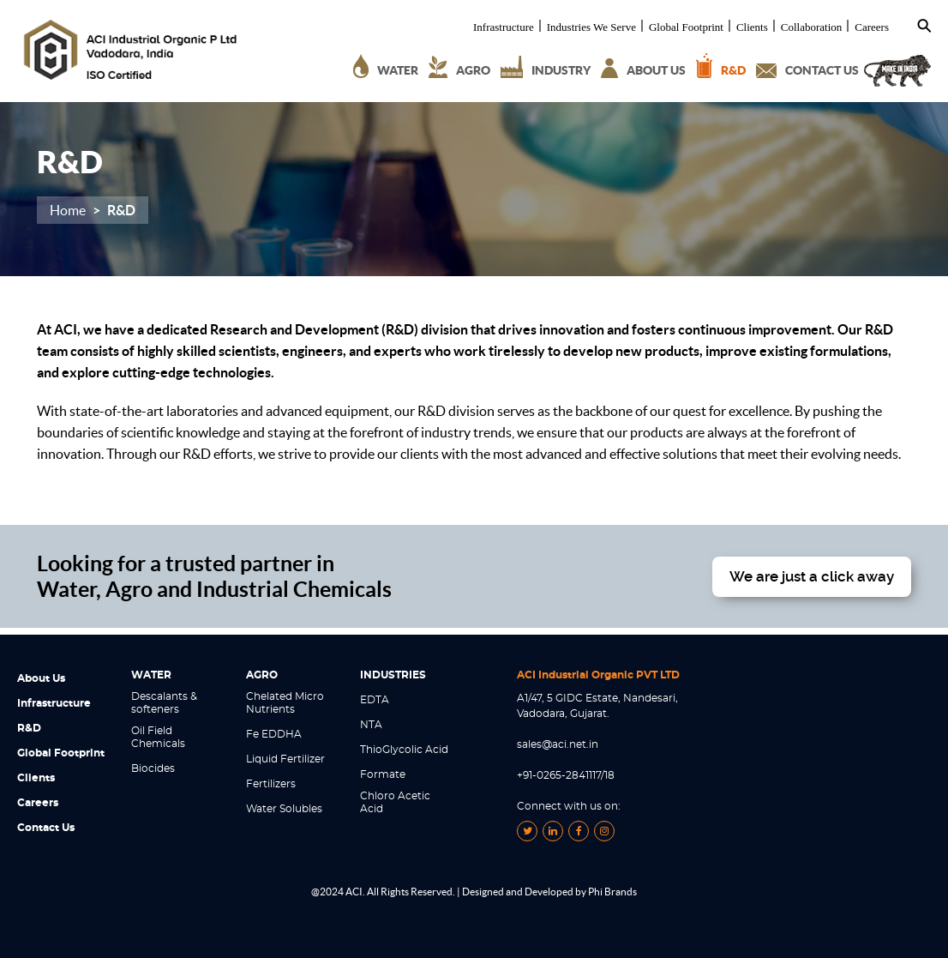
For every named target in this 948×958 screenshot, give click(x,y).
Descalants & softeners (164, 702)
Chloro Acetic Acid (395, 802)
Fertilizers (271, 784)
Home (68, 210)
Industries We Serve (591, 27)
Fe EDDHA (274, 734)
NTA (371, 725)
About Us (41, 678)
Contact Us (46, 827)
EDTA (374, 700)
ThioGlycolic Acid (404, 749)
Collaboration (812, 27)
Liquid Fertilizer (285, 759)
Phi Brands (612, 891)
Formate (382, 774)
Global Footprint (686, 27)
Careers (872, 27)
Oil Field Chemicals (158, 737)
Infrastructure (503, 27)
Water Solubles (284, 809)
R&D (29, 728)
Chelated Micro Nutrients (285, 702)
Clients (752, 27)
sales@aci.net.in (557, 744)
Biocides (153, 768)
